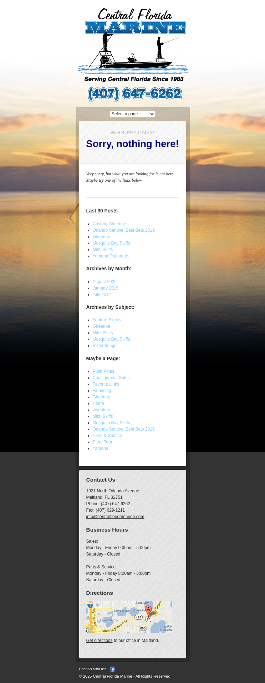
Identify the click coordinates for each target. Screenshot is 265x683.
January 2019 (106, 288)
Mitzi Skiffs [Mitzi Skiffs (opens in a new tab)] (103, 249)
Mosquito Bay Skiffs (111, 339)
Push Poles (103, 371)
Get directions (99, 640)
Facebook (112, 669)
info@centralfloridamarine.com (115, 516)
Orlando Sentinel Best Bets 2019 (124, 230)
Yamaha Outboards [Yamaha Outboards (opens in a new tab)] (111, 255)
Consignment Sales (111, 377)
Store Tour (102, 442)
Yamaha (100, 448)
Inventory (101, 409)
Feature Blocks (107, 319)
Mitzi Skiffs (103, 332)
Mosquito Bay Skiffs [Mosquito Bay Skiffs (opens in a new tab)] (111, 243)
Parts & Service (107, 435)
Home (98, 403)
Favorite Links (106, 384)
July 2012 (102, 294)
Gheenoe (101, 326)
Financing (102, 390)
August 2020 (105, 281)
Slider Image (105, 345)
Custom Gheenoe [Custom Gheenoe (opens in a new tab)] (109, 223)
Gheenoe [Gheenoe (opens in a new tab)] (101, 236)
